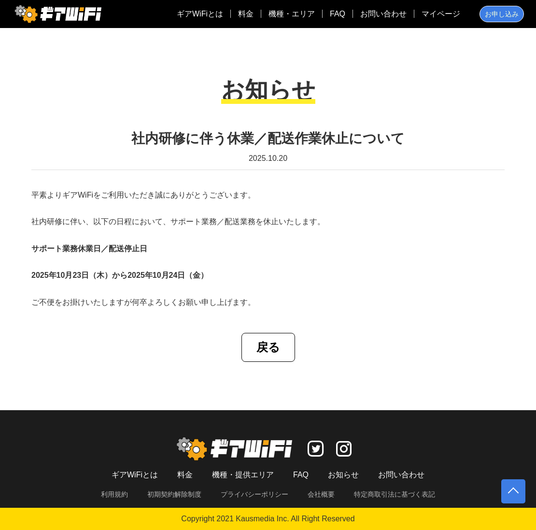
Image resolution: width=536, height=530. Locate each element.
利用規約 (114, 494)
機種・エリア (291, 14)
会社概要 (321, 494)
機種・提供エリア (243, 475)
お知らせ (343, 475)
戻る (268, 347)
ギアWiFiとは (200, 14)
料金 (246, 14)
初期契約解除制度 (174, 494)
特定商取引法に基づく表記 (394, 494)
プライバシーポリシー (254, 494)
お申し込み (502, 14)
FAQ (337, 14)
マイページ (441, 14)
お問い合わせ (383, 14)
